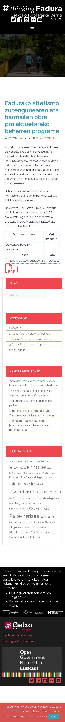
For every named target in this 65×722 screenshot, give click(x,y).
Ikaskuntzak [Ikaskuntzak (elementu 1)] (48, 478)
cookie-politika (12, 711)
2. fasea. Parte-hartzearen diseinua (30, 339)
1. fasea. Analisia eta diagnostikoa (29, 333)
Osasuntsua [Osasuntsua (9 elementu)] (39, 508)
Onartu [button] (53, 716)
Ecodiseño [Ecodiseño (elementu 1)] (51, 468)
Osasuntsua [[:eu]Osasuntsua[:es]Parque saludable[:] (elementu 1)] (49, 532)
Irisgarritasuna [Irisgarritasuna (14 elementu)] (23, 491)
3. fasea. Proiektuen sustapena (27, 344)
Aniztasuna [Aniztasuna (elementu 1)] (35, 462)
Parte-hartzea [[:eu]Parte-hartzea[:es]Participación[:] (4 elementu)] (19, 537)
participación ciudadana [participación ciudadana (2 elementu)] (31, 522)
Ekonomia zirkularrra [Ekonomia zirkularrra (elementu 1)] (33, 473)
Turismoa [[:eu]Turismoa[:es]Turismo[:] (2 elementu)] (35, 537)
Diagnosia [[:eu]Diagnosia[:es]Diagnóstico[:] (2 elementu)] (50, 522)
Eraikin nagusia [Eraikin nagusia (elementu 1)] (49, 473)
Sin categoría (17, 350)
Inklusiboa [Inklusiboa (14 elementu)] (19, 483)
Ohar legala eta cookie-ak (18, 641)
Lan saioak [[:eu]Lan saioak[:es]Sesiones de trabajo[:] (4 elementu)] (38, 527)
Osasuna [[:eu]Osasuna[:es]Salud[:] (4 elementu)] (37, 532)
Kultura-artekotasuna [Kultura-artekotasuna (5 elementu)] (25, 498)
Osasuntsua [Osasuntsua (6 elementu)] (19, 509)
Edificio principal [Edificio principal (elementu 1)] (16, 473)
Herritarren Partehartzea (17, 635)
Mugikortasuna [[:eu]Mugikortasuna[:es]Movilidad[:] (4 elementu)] (19, 532)
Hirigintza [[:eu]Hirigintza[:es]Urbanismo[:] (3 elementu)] (15, 527)
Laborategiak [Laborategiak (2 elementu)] (49, 498)
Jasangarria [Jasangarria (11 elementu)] (49, 491)
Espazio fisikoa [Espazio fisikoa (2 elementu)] (17, 477)
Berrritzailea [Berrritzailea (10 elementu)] (35, 467)
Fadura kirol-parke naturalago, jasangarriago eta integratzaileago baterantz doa (30, 425)
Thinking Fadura (46, 138)
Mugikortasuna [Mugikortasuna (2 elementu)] (23, 503)
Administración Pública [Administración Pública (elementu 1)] (19, 462)
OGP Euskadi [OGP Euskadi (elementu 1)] (37, 503)
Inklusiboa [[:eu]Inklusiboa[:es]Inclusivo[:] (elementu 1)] (26, 528)
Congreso (15, 328)
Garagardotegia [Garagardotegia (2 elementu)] (34, 477)
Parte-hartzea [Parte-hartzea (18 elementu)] (24, 516)
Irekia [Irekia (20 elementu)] (37, 484)
